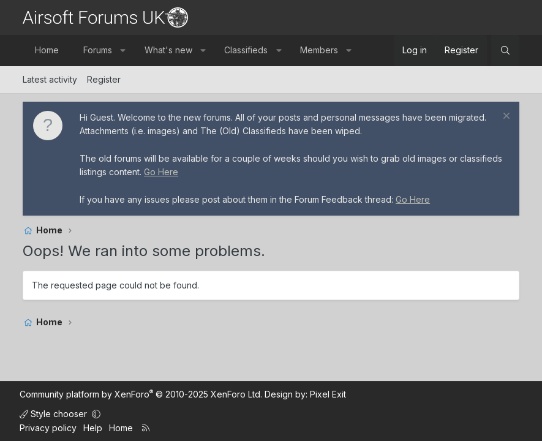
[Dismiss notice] (505, 117)
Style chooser (54, 414)
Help (92, 428)
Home (47, 50)
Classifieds (246, 50)
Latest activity (50, 79)
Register (104, 79)
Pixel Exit (328, 394)
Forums (97, 50)
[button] (123, 50)
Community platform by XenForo (141, 394)
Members (319, 50)
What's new (168, 50)
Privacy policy (48, 428)
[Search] (505, 50)
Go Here (161, 172)
